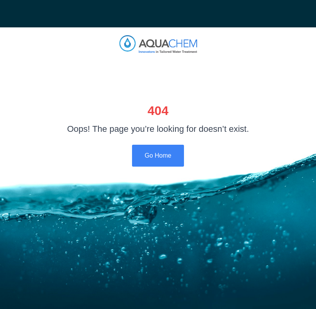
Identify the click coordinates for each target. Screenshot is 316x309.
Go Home (158, 155)
